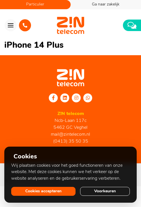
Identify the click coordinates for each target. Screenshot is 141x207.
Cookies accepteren (43, 191)
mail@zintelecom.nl (70, 134)
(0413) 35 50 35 (70, 141)
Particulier (35, 4)
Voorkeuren (105, 191)
